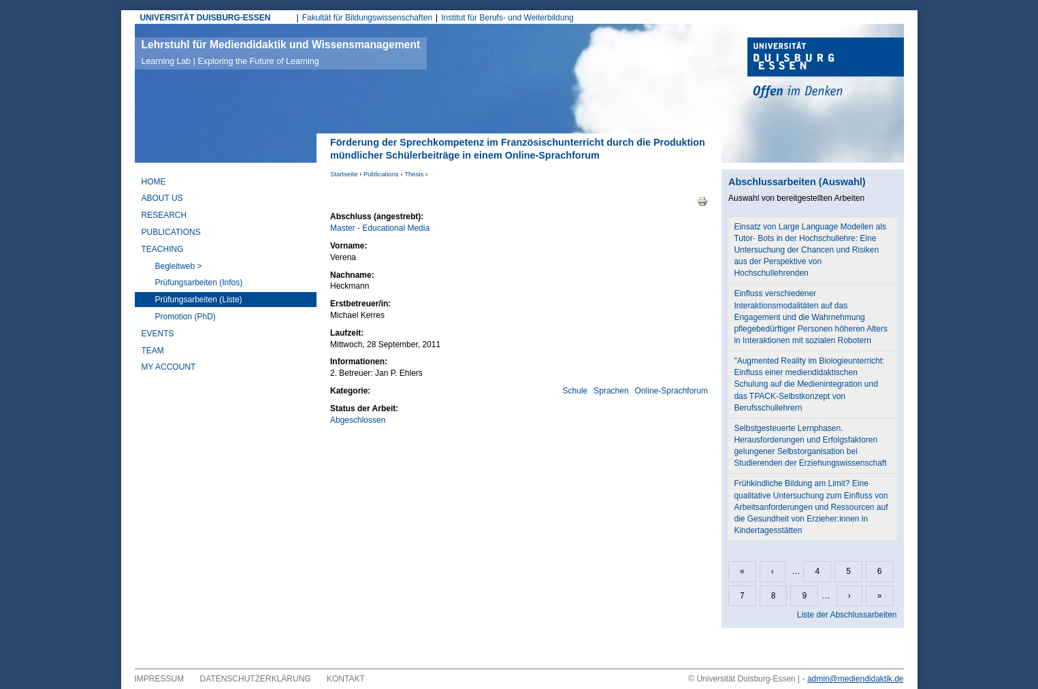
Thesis (413, 174)
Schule (575, 391)
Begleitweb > (178, 266)
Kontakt (346, 679)
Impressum (159, 679)
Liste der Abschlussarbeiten (847, 615)
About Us (162, 198)
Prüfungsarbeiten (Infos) (199, 282)
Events (158, 333)
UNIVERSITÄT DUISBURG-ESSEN (205, 17)
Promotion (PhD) (185, 316)
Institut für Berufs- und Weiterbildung (507, 17)
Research (164, 215)
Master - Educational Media (379, 228)
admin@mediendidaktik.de (855, 679)
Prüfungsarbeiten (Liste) (198, 299)
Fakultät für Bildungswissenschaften (367, 17)
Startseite (344, 174)
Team (153, 350)
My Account (169, 367)
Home (154, 182)
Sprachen (611, 391)
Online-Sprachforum (671, 391)
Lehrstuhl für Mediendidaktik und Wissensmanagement (281, 52)
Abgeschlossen (357, 420)
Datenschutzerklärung (255, 679)
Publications (381, 174)
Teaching (163, 249)
